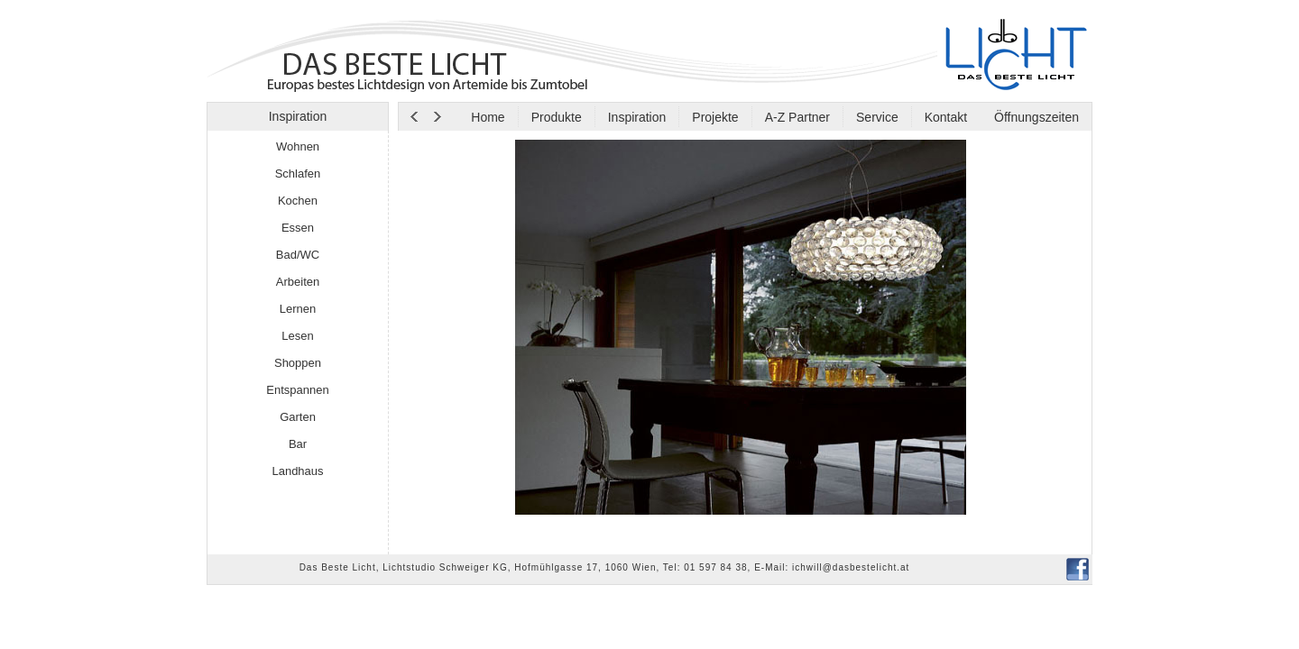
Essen (297, 227)
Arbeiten (297, 281)
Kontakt (946, 117)
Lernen (298, 308)
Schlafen (298, 173)
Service (877, 117)
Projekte (715, 117)
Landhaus (297, 471)
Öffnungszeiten (1034, 117)
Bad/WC (297, 254)
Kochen (298, 200)
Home (487, 117)
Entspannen (297, 390)
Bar (298, 444)
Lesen (297, 336)
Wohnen (297, 146)
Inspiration (637, 117)
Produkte (556, 117)
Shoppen (297, 363)
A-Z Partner (797, 117)
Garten (298, 417)
